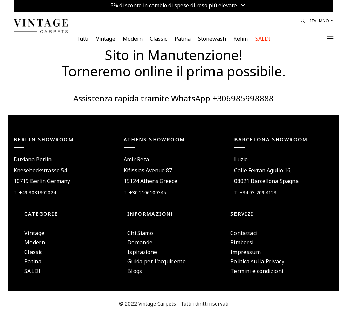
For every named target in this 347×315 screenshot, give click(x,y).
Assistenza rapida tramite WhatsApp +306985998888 (173, 97)
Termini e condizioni (256, 270)
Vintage (34, 232)
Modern (34, 242)
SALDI (32, 270)
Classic (33, 251)
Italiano (319, 20)
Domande (139, 242)
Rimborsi (242, 242)
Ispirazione (142, 251)
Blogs (134, 270)
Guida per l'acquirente (156, 261)
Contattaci (243, 232)
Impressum (245, 251)
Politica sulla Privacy (257, 261)
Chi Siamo (140, 232)
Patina (32, 261)
